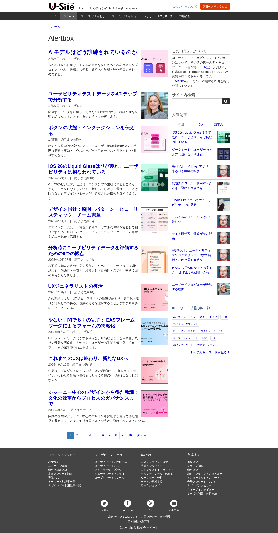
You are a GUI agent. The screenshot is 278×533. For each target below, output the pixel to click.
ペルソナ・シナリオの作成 (157, 473)
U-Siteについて (129, 516)
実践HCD (53, 477)
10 (130, 435)
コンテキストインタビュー (157, 469)
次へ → (142, 435)
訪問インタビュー (152, 465)
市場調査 (184, 16)
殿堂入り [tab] (220, 124)
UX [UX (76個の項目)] (213, 337)
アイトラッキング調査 (108, 469)
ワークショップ (150, 485)
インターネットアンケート (203, 477)
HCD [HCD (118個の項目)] (224, 317)
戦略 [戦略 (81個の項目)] (204, 337)
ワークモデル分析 (152, 477)
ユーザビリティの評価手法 (111, 462)
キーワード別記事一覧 (61, 481)
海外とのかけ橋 (57, 469)
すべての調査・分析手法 (202, 493)
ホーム (53, 16)
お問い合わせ (149, 516)
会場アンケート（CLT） (201, 481)
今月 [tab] (201, 124)
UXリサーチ (165, 16)
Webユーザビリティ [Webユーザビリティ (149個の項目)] (184, 317)
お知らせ (111, 516)
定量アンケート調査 (60, 473)
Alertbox (180, 81)
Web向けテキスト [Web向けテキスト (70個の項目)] (183, 344)
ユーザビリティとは (93, 16)
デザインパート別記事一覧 (64, 485)
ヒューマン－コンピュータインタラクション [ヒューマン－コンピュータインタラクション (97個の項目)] (198, 331)
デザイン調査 (195, 465)
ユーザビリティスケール (109, 477)
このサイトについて (185, 6)
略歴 (206, 67)
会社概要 (165, 516)
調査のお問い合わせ (215, 6)
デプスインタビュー (199, 485)
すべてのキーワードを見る (210, 352)
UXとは (147, 16)
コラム (68, 16)
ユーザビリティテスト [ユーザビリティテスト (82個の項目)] (185, 337)
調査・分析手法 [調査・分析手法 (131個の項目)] (208, 317)
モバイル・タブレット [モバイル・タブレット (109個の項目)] (185, 324)
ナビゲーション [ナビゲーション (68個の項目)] (206, 344)
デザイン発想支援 (152, 481)
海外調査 (192, 469)
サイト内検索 (183, 95)
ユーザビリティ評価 (124, 16)
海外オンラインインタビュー (204, 473)
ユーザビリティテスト (108, 465)
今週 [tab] (181, 124)
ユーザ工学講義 (57, 465)
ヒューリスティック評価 (109, 473)
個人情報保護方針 (138, 521)
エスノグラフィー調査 (154, 462)
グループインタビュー (200, 489)
